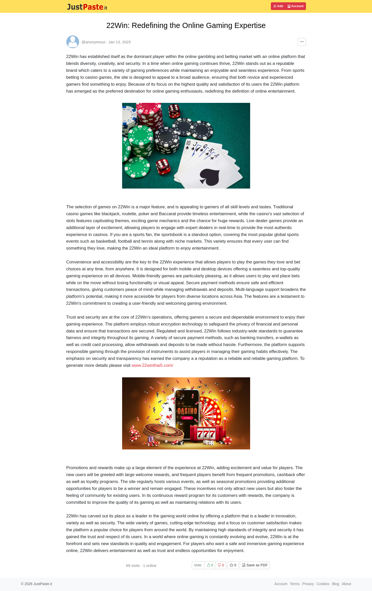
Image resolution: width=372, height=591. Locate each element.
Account (296, 6)
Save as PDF (255, 565)
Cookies (323, 584)
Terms (295, 584)
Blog (335, 584)
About (346, 584)
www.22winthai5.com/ (152, 365)
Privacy (308, 584)
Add (278, 6)
